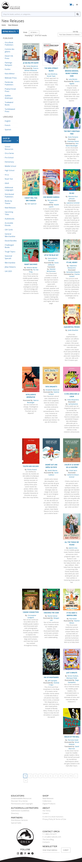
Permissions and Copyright (22, 804)
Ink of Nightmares (51, 677)
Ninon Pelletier (74, 743)
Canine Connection (31, 612)
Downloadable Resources (21, 798)
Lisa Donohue (52, 74)
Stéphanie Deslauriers (72, 267)
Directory (15, 813)
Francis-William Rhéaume (31, 69)
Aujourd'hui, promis (72, 327)
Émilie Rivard (32, 469)
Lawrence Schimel (73, 203)
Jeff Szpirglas (52, 681)
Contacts (46, 842)
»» (26, 780)
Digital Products (49, 804)
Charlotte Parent (73, 141)
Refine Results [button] (9, 31)
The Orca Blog (48, 839)
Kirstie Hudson (73, 676)
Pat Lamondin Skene (52, 201)
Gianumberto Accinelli (52, 259)
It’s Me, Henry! (71, 262)
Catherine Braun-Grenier (73, 476)
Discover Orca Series (19, 801)
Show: (25, 32)
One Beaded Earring (51, 197)
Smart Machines (30, 264)
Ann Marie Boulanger (72, 144)
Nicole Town (51, 76)
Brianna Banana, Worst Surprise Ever (71, 73)
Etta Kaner (73, 619)
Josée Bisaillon (73, 330)
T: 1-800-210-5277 (49, 834)
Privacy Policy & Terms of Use (54, 819)
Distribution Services (19, 820)
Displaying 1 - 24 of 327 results (36, 35)
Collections (47, 801)
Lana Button (73, 79)
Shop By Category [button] (7, 139)
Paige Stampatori (73, 681)
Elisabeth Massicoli (52, 390)
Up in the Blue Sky (51, 255)
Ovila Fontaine (73, 137)
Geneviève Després (73, 272)
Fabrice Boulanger (33, 401)
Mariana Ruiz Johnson (73, 197)
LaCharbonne (73, 404)
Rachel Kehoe (52, 616)
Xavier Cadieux (53, 474)
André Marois (52, 470)
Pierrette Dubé (73, 740)
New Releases (13, 25)
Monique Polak (71, 678)
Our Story (46, 811)
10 (71, 776)
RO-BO (71, 193)
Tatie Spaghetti (51, 387)
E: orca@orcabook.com (52, 837)
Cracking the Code (51, 613)
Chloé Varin (73, 470)
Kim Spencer (32, 204)
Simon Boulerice (32, 66)
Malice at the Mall (71, 737)
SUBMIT (66, 850)
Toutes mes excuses (31, 466)
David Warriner (74, 747)
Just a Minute (71, 673)
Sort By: (75, 32)
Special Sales (16, 823)
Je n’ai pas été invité (30, 63)
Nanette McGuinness (51, 270)
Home (4, 25)
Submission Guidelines (20, 811)
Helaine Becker (32, 268)
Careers (46, 813)
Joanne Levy (73, 548)
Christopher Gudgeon (32, 616)
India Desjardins (73, 400)
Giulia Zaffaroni (53, 264)
